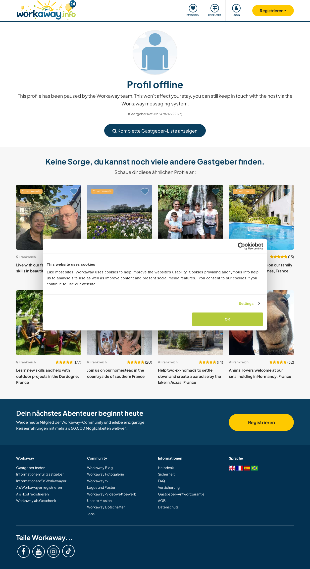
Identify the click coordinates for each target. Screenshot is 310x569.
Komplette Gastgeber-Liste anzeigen (155, 131)
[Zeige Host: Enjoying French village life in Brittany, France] (119, 217)
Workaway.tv (97, 481)
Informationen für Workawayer (41, 481)
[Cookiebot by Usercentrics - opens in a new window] (241, 246)
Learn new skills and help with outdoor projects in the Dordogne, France (47, 376)
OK (227, 319)
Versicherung (169, 487)
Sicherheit (166, 474)
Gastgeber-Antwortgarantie (181, 494)
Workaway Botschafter (106, 507)
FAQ (161, 481)
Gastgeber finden (30, 467)
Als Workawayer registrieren (39, 487)
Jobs (91, 513)
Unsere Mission (99, 500)
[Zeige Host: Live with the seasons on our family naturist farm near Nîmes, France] (261, 217)
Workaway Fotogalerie (105, 474)
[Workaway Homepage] (46, 9)
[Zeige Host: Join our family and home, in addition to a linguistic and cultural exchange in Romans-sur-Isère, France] (190, 217)
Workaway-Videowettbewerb (111, 494)
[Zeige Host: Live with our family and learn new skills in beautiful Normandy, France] (48, 217)
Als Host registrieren (32, 494)
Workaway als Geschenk (36, 500)
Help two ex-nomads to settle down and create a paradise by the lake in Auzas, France (189, 376)
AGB (162, 500)
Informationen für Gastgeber (40, 474)
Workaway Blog (100, 467)
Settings (246, 303)
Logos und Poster (101, 487)
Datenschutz (168, 507)
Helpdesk (166, 467)
